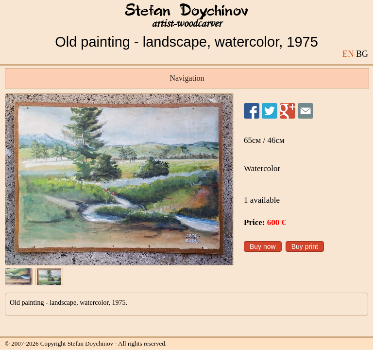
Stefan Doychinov (186, 11)
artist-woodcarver (186, 24)
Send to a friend (305, 111)
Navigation (187, 78)
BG (362, 54)
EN (348, 54)
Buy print (304, 246)
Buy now (263, 246)
